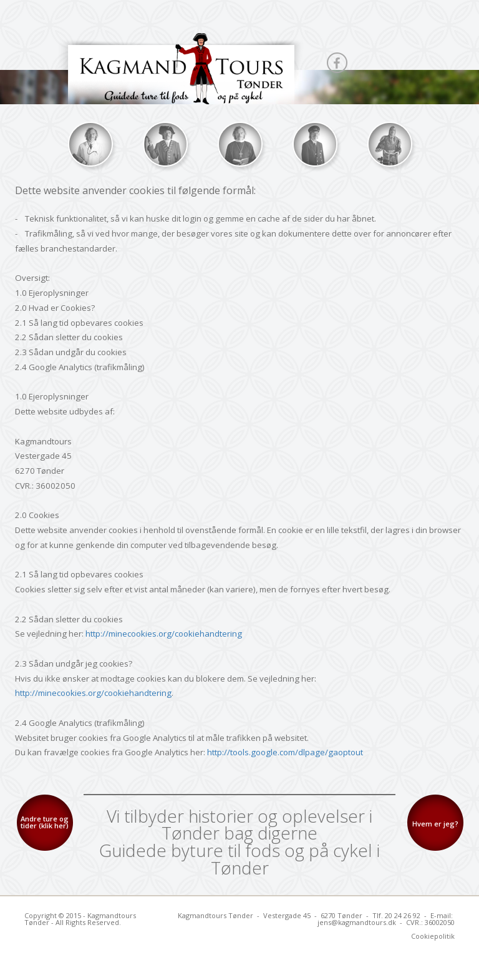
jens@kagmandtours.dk (356, 922)
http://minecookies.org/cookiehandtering (163, 633)
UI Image (90, 143)
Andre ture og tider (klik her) (45, 822)
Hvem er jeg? (435, 823)
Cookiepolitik (433, 936)
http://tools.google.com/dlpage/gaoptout (285, 752)
